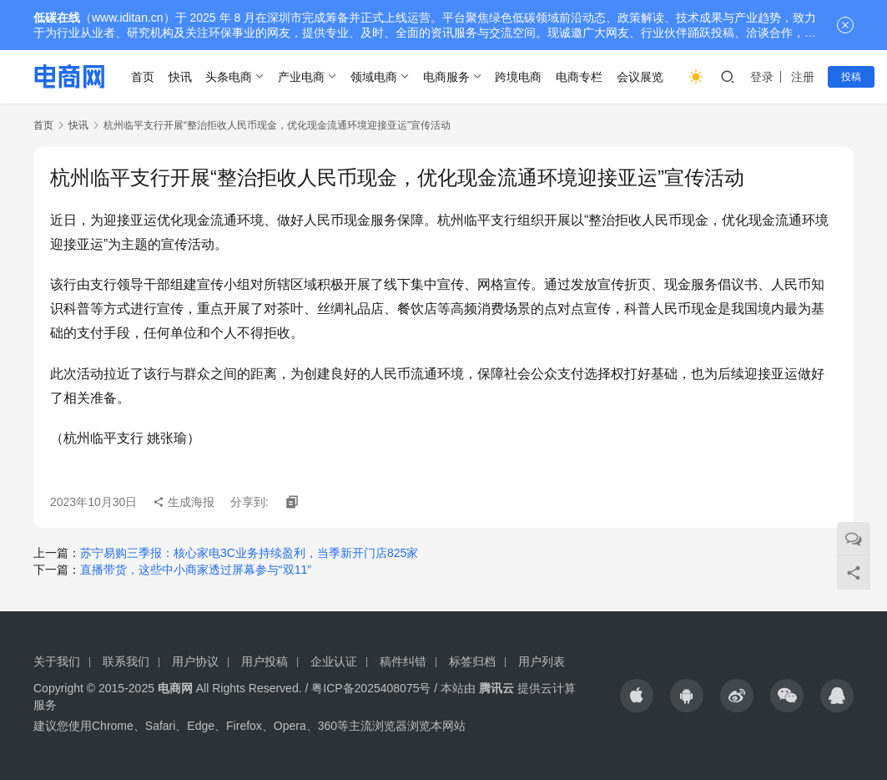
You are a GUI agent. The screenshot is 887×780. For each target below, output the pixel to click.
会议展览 (640, 77)
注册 (802, 77)
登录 (762, 77)
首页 (142, 77)
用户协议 (195, 661)
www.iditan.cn (128, 17)
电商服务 (446, 77)
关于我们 (56, 661)
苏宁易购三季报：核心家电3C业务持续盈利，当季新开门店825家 (249, 553)
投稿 (851, 77)
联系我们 (126, 661)
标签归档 (472, 661)
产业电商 (301, 77)
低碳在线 (56, 17)
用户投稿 (264, 661)
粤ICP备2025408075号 (371, 688)
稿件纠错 (403, 661)
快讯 (180, 77)
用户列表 (541, 661)
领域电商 (373, 77)
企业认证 (333, 661)
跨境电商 (518, 77)
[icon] (636, 695)
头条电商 (228, 77)
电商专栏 (579, 77)
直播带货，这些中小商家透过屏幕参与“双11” (195, 569)
